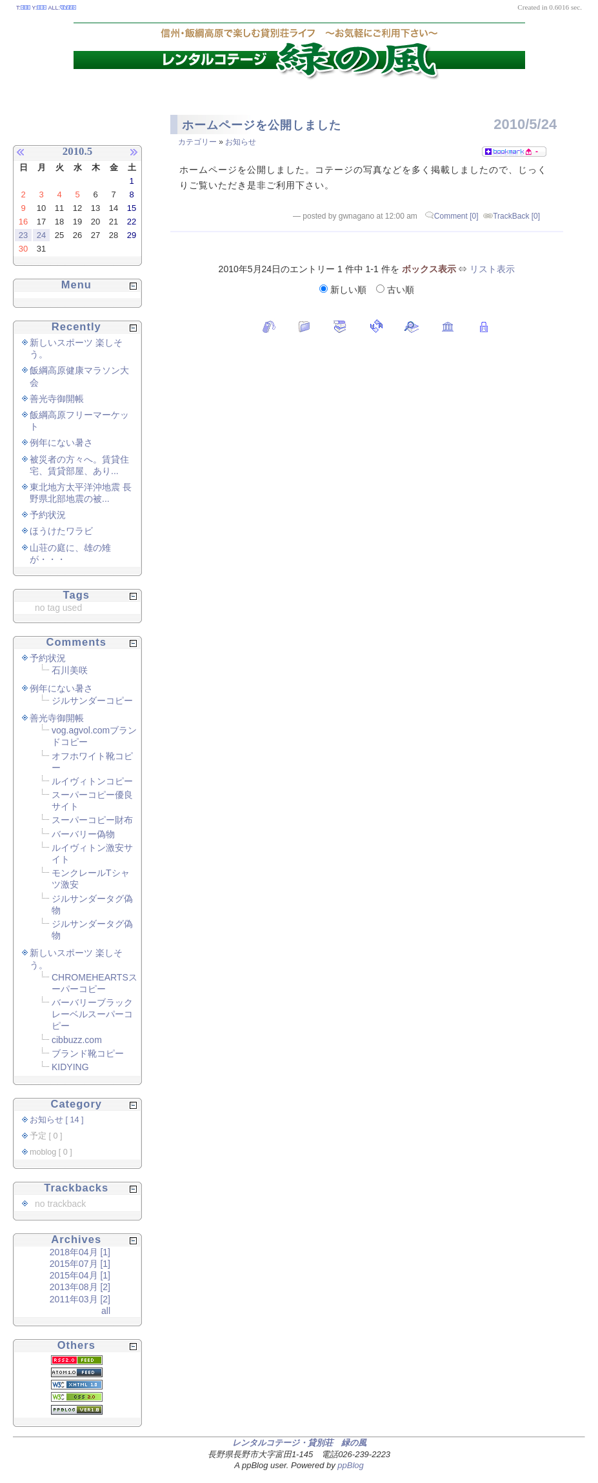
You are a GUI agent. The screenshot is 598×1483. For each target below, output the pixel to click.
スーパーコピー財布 (92, 820)
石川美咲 (70, 670)
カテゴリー (197, 141)
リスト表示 (492, 269)
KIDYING (70, 1067)
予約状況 (48, 515)
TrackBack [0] (516, 216)
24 (41, 235)
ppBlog (350, 1465)
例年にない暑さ (61, 442)
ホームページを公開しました (261, 125)
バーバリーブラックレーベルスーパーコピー (92, 1014)
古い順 (395, 289)
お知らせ (240, 141)
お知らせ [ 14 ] (57, 1119)
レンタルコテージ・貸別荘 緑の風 (299, 1443)
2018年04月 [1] (80, 1252)
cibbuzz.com (77, 1040)
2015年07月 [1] (80, 1264)
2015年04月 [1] (80, 1275)
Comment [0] (456, 216)
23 (23, 235)
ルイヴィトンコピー (92, 781)
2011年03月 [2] (80, 1299)
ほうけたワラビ (61, 531)
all (105, 1311)
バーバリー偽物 (83, 834)
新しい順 (344, 289)
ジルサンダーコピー (92, 700)
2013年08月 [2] (80, 1287)
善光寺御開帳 (57, 398)
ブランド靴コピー (88, 1053)
